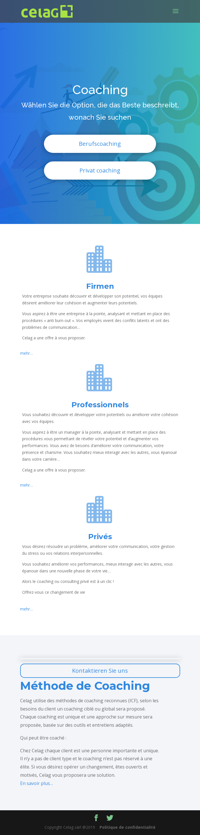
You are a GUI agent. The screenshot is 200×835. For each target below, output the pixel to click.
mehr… (26, 353)
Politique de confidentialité (127, 827)
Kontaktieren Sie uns (100, 670)
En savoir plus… (36, 783)
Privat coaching (99, 170)
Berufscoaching (100, 144)
